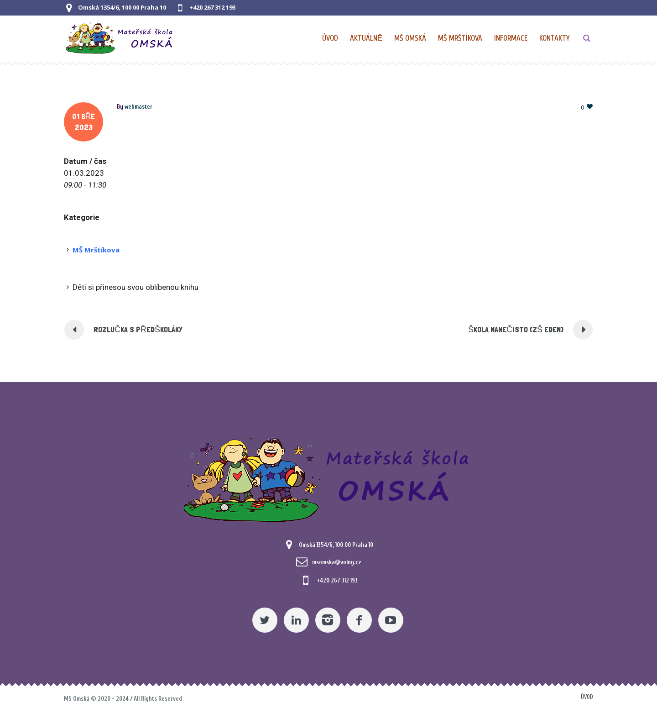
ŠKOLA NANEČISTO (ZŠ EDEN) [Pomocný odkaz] (515, 329)
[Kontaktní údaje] (554, 38)
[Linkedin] (296, 620)
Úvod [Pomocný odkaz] (587, 696)
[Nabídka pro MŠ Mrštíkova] (461, 38)
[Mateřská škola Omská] (328, 477)
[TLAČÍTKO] (586, 38)
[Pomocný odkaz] (366, 38)
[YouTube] (390, 620)
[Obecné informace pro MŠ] (511, 38)
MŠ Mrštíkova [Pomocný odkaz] (96, 249)
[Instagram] (327, 620)
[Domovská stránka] (330, 38)
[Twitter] (264, 620)
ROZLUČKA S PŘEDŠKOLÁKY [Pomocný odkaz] (138, 329)
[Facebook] (359, 620)
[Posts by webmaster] (138, 106)
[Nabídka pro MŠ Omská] (411, 38)
